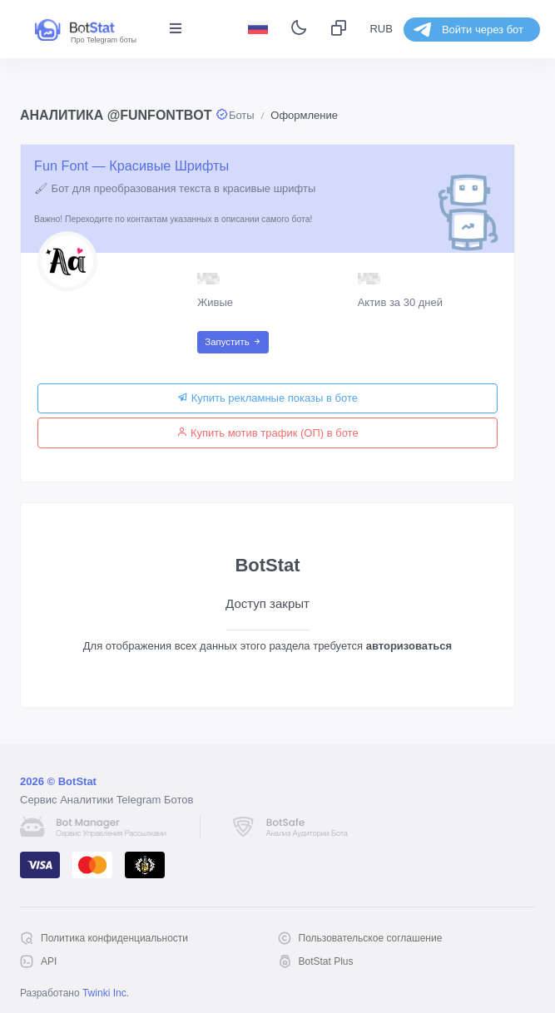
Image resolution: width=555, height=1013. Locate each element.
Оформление (304, 115)
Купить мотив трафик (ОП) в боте (267, 433)
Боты (242, 115)
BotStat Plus (326, 961)
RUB (380, 28)
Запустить (232, 342)
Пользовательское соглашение (371, 938)
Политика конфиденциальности (114, 938)
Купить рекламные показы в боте (267, 398)
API (49, 961)
